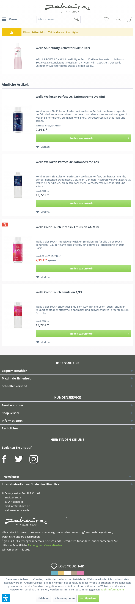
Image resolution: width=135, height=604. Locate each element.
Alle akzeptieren (65, 598)
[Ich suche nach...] (59, 19)
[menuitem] (9, 19)
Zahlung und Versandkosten (45, 545)
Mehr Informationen (113, 589)
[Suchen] (82, 19)
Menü (9, 18)
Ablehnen (43, 598)
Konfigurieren (88, 598)
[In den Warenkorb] (83, 138)
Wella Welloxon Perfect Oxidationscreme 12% (67, 162)
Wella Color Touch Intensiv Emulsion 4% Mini (67, 227)
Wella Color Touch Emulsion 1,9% (59, 292)
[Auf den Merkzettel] (43, 147)
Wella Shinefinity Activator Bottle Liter (63, 48)
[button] (6, 598)
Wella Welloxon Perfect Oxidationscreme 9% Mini (70, 97)
